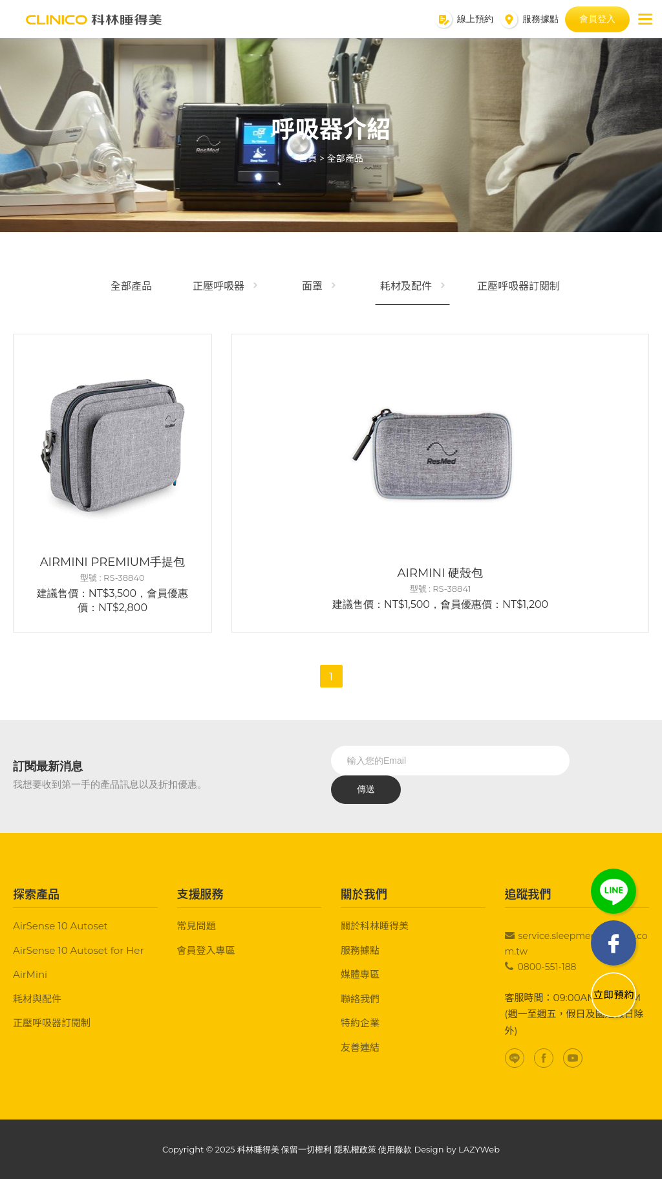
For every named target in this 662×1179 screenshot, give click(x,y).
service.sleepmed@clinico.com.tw (576, 943)
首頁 (308, 158)
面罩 (312, 286)
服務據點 (360, 950)
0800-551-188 (547, 967)
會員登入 (597, 19)
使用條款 (395, 1149)
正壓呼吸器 (218, 286)
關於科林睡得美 (375, 926)
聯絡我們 (360, 999)
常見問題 (196, 926)
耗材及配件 (406, 286)
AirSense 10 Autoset (60, 926)
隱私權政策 (355, 1149)
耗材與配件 (37, 999)
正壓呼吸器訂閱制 (518, 286)
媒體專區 (360, 974)
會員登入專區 (206, 950)
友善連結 (360, 1047)
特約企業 (360, 1023)
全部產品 (345, 158)
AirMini (30, 974)
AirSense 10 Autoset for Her (78, 950)
